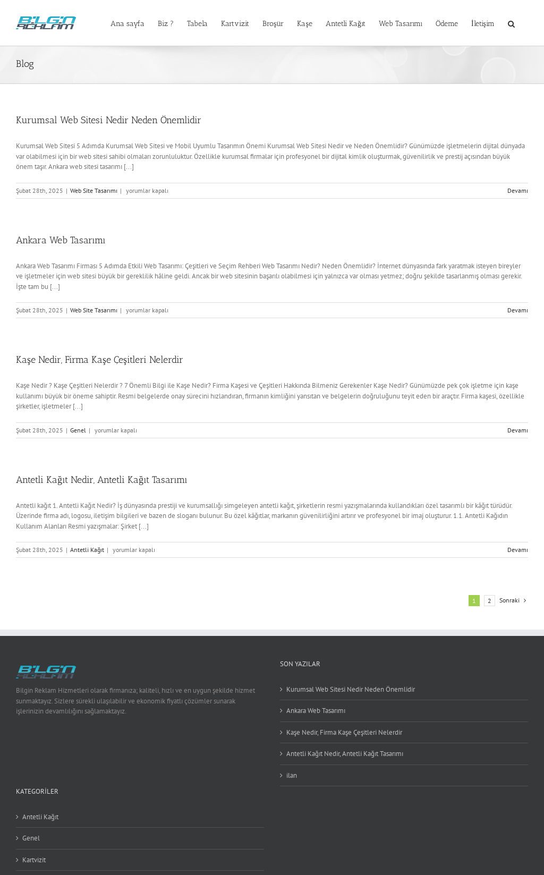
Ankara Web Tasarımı (61, 240)
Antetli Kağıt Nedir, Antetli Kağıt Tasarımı (102, 480)
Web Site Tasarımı (93, 190)
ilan (291, 775)
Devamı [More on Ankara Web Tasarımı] (517, 310)
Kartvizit (34, 859)
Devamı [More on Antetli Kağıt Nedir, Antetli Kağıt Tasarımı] (517, 550)
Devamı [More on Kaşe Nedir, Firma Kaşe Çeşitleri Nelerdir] (517, 430)
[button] (511, 23)
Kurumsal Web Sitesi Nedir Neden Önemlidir (108, 120)
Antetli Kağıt (87, 550)
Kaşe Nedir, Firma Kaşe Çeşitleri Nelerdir (99, 360)
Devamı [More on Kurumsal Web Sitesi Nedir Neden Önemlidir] (517, 190)
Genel (78, 430)
